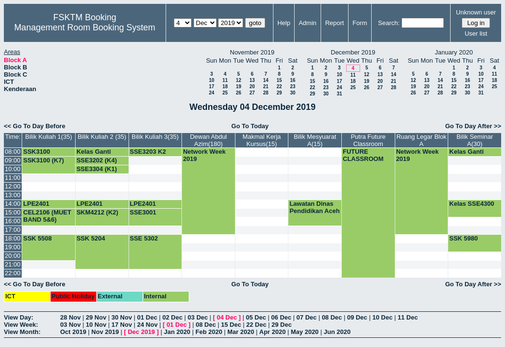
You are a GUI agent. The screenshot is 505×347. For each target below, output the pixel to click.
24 (211, 92)
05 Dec (256, 317)
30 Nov (122, 317)
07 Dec (307, 317)
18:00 (13, 238)
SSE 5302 (144, 238)
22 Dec (256, 324)
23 (292, 86)
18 (225, 86)
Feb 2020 (208, 331)
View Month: (22, 331)
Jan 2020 (177, 331)
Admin (307, 23)
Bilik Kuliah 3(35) (155, 136)
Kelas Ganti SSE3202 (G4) (97, 155)
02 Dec (172, 317)
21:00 (13, 264)
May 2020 (305, 331)
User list (476, 33)
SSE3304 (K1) (97, 169)
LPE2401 (36, 203)
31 (339, 93)
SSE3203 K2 (148, 151)
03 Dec (198, 317)
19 (238, 86)
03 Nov (70, 324)
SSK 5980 (463, 238)
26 (238, 92)
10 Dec (382, 317)
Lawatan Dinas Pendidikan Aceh (314, 207)
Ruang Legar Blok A (421, 140)
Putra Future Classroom (368, 140)
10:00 (13, 169)
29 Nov (96, 317)
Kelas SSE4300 (471, 203)
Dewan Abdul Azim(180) (208, 140)
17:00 (13, 229)
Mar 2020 (240, 331)
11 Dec (408, 317)
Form (359, 23)
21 (265, 86)
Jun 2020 (337, 331)
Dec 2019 (141, 331)
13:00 (13, 195)
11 (225, 80)
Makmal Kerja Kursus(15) (262, 140)
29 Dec (282, 324)
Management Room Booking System (84, 27)
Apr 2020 (272, 331)
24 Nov (147, 324)
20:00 (13, 255)
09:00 (13, 160)
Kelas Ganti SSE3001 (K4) (469, 155)
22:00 (13, 273)
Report (334, 23)
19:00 (13, 247)
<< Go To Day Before (34, 126)
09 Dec (357, 317)
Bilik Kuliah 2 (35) (102, 136)
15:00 (13, 212)
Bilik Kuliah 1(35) (48, 136)
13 (252, 80)
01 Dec (147, 317)
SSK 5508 (37, 238)
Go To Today (250, 126)
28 (265, 92)
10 (211, 80)
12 (238, 80)
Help (283, 23)
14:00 (13, 203)
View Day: (18, 317)
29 (279, 92)
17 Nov (122, 324)
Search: (389, 23)
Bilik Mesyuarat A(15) (315, 140)
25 (225, 92)
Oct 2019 (73, 331)
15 (279, 80)
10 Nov (96, 324)
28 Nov (70, 317)
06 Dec (281, 317)
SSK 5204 (91, 238)
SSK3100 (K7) (43, 160)
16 (292, 80)
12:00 (13, 186)
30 (292, 92)
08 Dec (332, 317)
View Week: (21, 324)
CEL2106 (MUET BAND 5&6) (47, 216)
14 (265, 80)
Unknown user (476, 12)
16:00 (13, 221)
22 (279, 86)
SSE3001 (143, 212)
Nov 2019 (105, 331)
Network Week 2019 (204, 155)
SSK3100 (36, 151)
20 (252, 86)
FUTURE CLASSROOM (363, 155)
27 (252, 92)
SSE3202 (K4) (97, 160)
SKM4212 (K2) (97, 212)
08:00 (13, 151)
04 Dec (227, 317)
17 (211, 86)
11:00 (13, 177)
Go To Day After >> (473, 126)
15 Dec (231, 324)
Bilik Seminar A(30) (474, 140)
